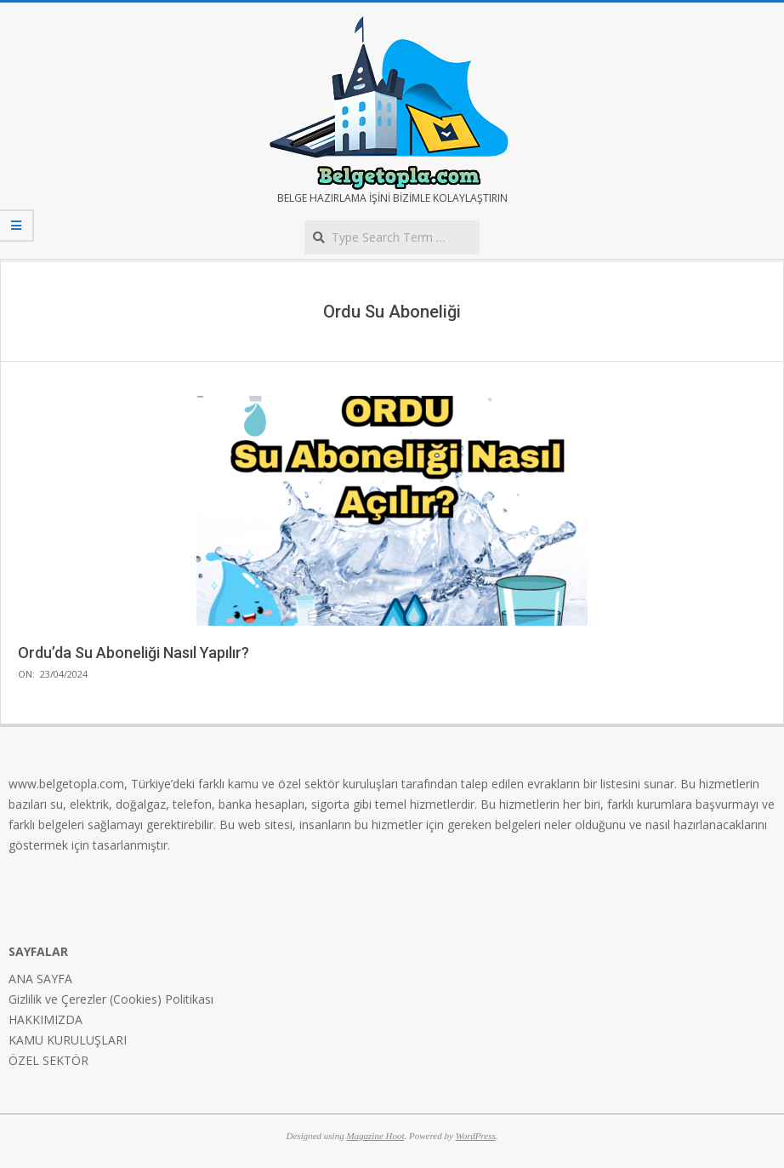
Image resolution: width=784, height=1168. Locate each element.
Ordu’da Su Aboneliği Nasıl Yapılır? (133, 652)
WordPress (476, 1136)
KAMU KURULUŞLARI (68, 1040)
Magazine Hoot (375, 1136)
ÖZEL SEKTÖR (48, 1060)
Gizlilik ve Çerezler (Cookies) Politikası (111, 999)
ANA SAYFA (40, 978)
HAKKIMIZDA (45, 1019)
